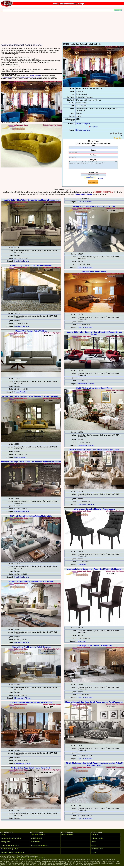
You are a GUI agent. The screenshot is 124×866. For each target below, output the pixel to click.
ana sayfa (94, 836)
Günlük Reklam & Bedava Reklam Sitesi (31, 859)
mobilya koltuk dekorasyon (10, 847)
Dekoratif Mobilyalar (6, 77)
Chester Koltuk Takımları (22, 765)
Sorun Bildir (93, 127)
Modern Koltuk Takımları (22, 699)
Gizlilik (93, 843)
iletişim (93, 847)
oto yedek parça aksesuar (39, 847)
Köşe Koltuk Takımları (21, 262)
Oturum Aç (118, 10)
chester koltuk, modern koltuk (11, 839)
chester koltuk (35, 843)
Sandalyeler (82, 566)
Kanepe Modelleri (20, 393)
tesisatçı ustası (6, 843)
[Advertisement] (62, 27)
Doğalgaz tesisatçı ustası (9, 850)
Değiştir (100, 180)
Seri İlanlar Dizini (97, 850)
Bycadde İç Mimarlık (35, 75)
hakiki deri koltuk (36, 839)
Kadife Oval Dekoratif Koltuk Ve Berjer (29, 77)
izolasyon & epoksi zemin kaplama (12, 854)
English (93, 854)
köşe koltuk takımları (38, 836)
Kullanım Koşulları (97, 839)
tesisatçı (3, 836)
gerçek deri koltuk (67, 836)
